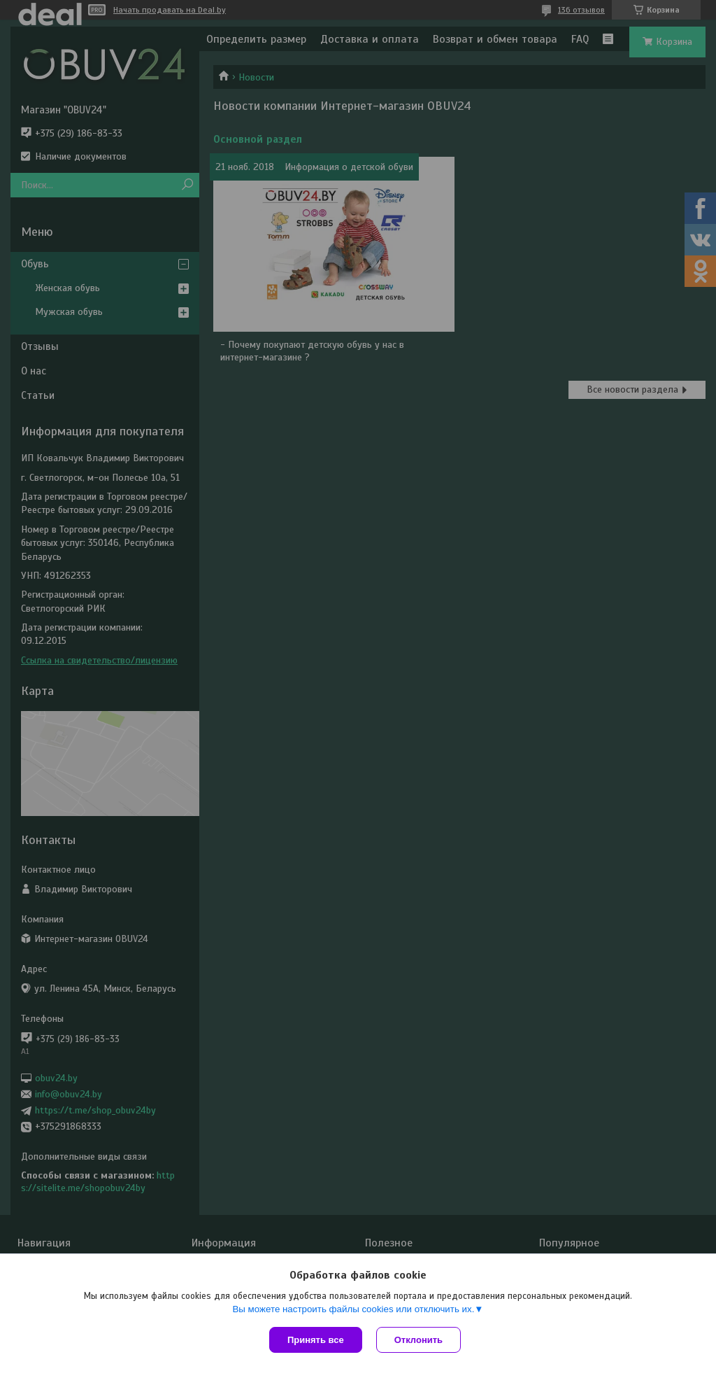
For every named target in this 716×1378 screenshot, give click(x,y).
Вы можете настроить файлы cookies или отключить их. (353, 1309)
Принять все (315, 1340)
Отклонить (418, 1340)
